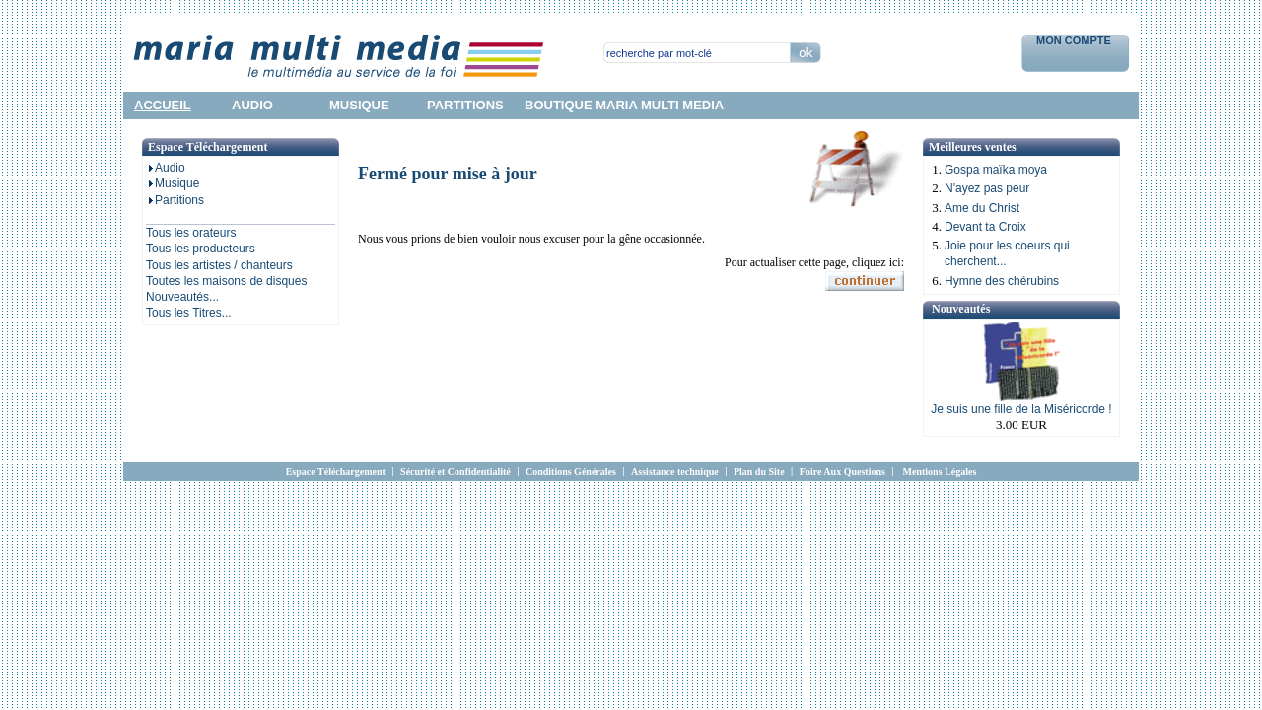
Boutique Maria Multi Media (624, 105)
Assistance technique (675, 471)
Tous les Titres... (189, 313)
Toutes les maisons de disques (226, 281)
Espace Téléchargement (336, 471)
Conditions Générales (571, 471)
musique (359, 105)
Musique (172, 183)
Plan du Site (759, 471)
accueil (162, 105)
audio (252, 105)
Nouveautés (961, 309)
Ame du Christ (982, 208)
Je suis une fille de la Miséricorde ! (1021, 409)
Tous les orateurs (191, 233)
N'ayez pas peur (987, 188)
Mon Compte (1075, 40)
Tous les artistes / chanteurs (219, 265)
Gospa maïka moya (996, 170)
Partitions (175, 200)
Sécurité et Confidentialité (455, 471)
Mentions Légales (940, 471)
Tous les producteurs (200, 248)
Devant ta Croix (985, 227)
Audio (165, 168)
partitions (465, 105)
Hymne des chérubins (1002, 281)
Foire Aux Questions (842, 471)
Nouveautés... (182, 297)
